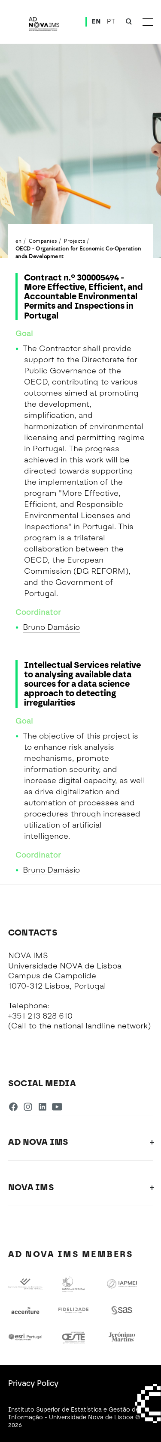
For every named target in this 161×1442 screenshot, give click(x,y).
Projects (74, 240)
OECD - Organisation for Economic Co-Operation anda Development (78, 252)
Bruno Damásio (51, 627)
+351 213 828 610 (40, 1016)
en (18, 240)
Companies (43, 240)
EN (96, 21)
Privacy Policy (33, 1383)
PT (111, 21)
